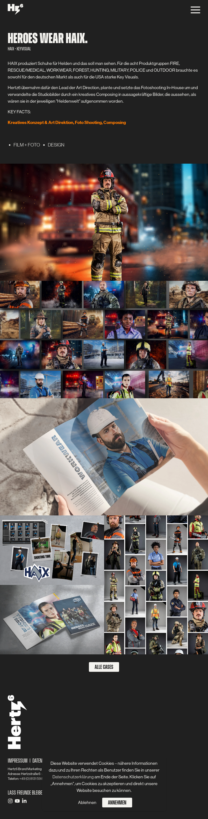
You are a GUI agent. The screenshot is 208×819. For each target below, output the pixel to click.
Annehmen (117, 802)
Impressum (18, 761)
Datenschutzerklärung (73, 776)
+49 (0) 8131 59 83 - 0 (34, 779)
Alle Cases (104, 667)
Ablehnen (87, 802)
